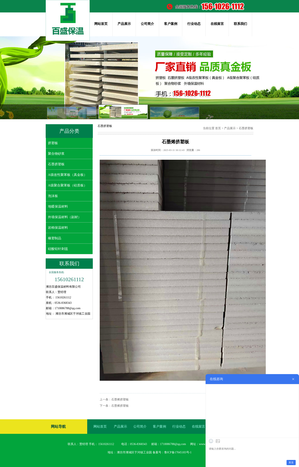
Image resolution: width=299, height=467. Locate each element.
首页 (218, 128)
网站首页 (101, 24)
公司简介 (147, 24)
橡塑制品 (54, 238)
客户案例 (170, 24)
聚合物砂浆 (56, 153)
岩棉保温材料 (58, 227)
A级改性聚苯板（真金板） (67, 174)
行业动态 (194, 24)
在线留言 (217, 24)
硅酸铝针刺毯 (58, 249)
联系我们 (240, 24)
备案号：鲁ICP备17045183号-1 (172, 452)
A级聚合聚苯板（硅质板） (67, 185)
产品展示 (124, 24)
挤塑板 (53, 143)
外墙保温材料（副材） (64, 217)
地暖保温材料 (58, 206)
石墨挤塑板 (56, 164)
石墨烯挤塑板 (120, 399)
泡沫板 (53, 196)
